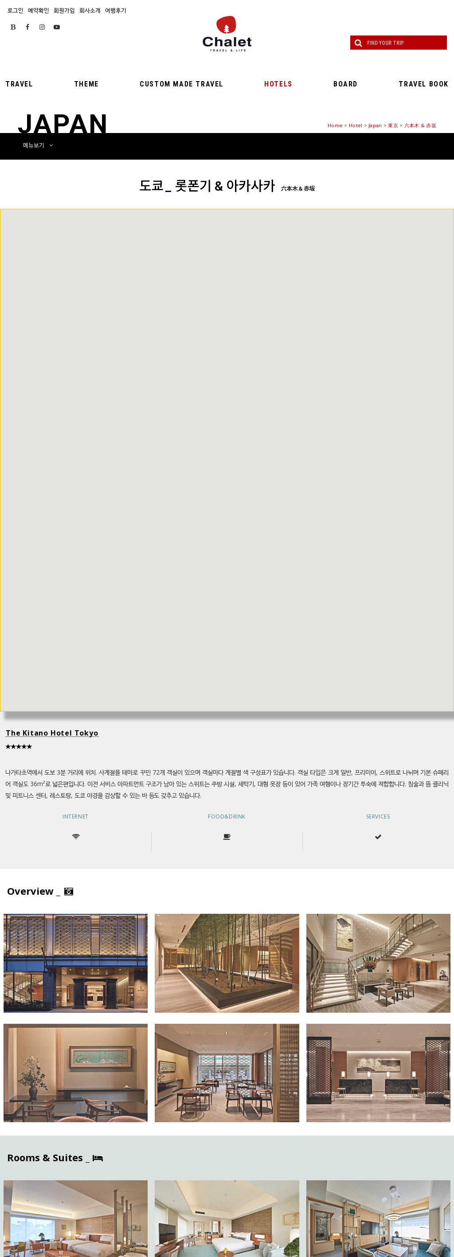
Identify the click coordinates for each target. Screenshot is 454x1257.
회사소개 (90, 10)
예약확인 (38, 10)
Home (335, 125)
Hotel (355, 125)
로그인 (15, 10)
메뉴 (38, 145)
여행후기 (115, 10)
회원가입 (64, 10)
